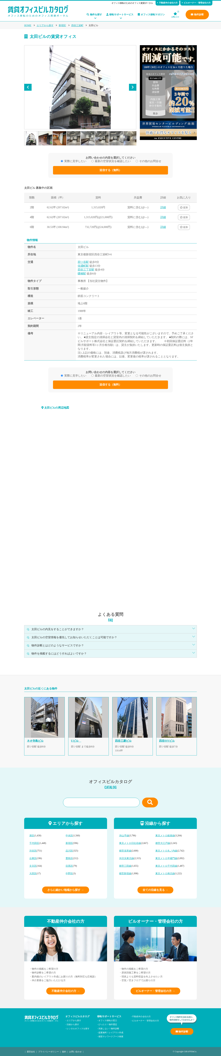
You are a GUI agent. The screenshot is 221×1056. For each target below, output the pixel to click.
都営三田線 (125, 866)
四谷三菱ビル (123, 740)
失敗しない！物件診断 (108, 1028)
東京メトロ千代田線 (166, 866)
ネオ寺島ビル (35, 740)
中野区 (69, 873)
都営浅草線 (125, 850)
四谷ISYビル (167, 740)
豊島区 (69, 858)
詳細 (163, 207)
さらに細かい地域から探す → (65, 889)
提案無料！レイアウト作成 (110, 1032)
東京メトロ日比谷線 (130, 843)
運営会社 (31, 1051)
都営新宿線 (125, 873)
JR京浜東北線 (126, 858)
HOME (27, 25)
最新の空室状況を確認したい (113, 161)
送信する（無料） (110, 170)
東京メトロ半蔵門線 (166, 858)
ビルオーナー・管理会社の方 (196, 3)
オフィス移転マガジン (151, 14)
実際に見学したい (75, 161)
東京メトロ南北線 (165, 873)
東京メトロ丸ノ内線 (166, 850)
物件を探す (94, 14)
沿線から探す (73, 1024)
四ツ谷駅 (83, 262)
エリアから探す (45, 25)
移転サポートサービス (119, 14)
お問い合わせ (75, 1051)
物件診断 (197, 14)
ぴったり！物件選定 (107, 1024)
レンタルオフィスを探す (78, 1028)
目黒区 (69, 866)
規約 (64, 1051)
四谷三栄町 (77, 25)
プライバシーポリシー (48, 1051)
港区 (31, 835)
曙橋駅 (82, 273)
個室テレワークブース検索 (110, 1036)
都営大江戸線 (162, 843)
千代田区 (34, 843)
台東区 (33, 858)
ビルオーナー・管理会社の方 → (155, 990)
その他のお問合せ (150, 161)
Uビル (76, 740)
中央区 (69, 835)
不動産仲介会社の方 (167, 3)
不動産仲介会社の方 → (65, 990)
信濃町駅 (83, 265)
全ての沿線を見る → (155, 889)
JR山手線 (124, 835)
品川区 (69, 850)
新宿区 (62, 25)
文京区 (33, 866)
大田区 (33, 873)
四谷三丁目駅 (86, 269)
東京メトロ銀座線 (165, 835)
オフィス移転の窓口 (107, 1020)
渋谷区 (33, 850)
